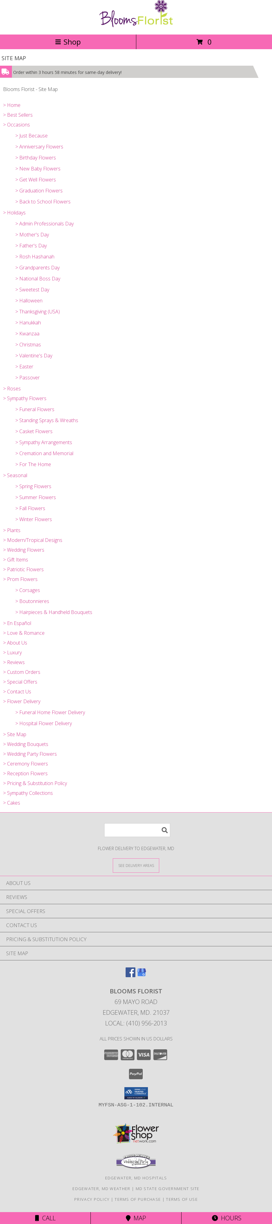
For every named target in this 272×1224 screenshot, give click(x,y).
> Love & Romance (24, 633)
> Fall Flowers (30, 508)
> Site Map (14, 734)
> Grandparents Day (37, 267)
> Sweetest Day (32, 289)
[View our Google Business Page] (141, 975)
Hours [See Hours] (226, 1218)
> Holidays (14, 212)
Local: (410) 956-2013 (136, 1023)
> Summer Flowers (35, 497)
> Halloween (28, 300)
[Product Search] (137, 830)
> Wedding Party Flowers (30, 754)
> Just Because (31, 135)
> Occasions (16, 124)
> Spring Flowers (33, 486)
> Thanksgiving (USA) (37, 311)
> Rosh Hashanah (34, 256)
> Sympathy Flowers (24, 398)
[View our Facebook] (130, 975)
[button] (136, 1093)
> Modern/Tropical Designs (32, 540)
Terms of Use (182, 1199)
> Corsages (27, 590)
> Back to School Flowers (43, 201)
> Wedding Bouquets (25, 744)
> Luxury (12, 652)
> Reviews (14, 662)
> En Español (17, 623)
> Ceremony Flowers (25, 763)
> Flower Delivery (21, 701)
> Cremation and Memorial (44, 453)
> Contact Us (17, 691)
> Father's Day (31, 245)
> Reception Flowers (25, 773)
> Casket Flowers (34, 431)
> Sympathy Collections (28, 793)
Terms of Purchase (138, 1199)
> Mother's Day (32, 234)
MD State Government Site (168, 1188)
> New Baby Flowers (38, 168)
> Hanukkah (28, 322)
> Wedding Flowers (23, 549)
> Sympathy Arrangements (43, 442)
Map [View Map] (136, 1218)
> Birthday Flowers (35, 157)
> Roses (12, 388)
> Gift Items (15, 559)
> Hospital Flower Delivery (43, 723)
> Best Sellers (18, 114)
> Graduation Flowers (39, 190)
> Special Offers (20, 681)
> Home (11, 105)
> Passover (27, 377)
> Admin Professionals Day (44, 223)
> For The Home (33, 464)
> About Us (15, 642)
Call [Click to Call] (45, 1218)
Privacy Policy (91, 1199)
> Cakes (11, 802)
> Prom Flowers (20, 579)
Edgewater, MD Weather (101, 1188)
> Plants (11, 530)
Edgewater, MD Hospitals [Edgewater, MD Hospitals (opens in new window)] (136, 1178)
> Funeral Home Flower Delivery (50, 712)
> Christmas (28, 344)
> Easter (24, 366)
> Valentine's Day (33, 355)
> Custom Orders (21, 672)
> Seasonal (15, 475)
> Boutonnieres (32, 601)
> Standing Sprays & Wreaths (46, 420)
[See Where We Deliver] (136, 865)
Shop (68, 42)
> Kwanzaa (27, 333)
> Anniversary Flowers (39, 146)
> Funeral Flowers (34, 409)
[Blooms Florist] (136, 25)
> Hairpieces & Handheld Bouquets (53, 612)
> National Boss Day (37, 278)
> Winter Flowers (33, 519)
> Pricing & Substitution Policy (35, 783)
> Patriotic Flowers (23, 569)
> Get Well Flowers (35, 179)
